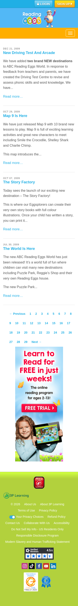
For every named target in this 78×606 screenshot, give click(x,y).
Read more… (13, 96)
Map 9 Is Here (15, 116)
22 (40, 332)
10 (17, 323)
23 (48, 332)
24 (55, 332)
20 (25, 332)
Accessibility (61, 523)
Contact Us (12, 523)
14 (46, 323)
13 (39, 323)
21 (33, 332)
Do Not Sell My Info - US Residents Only (37, 529)
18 (11, 332)
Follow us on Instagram (25, 566)
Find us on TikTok (32, 566)
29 (25, 342)
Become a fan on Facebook (39, 566)
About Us (30, 504)
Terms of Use (26, 510)
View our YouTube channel (46, 566)
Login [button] (43, 4)
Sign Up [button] (64, 4)
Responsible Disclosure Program (37, 535)
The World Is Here (19, 249)
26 (70, 332)
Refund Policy (56, 516)
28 (18, 342)
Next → (37, 342)
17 (68, 323)
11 (24, 323)
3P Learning (16, 495)
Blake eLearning (39, 482)
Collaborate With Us (37, 523)
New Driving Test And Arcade (29, 53)
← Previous (17, 313)
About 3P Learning (52, 504)
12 (31, 323)
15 (54, 323)
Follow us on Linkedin (53, 566)
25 (62, 332)
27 (11, 342)
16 (61, 323)
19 (18, 332)
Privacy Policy (48, 510)
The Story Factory (19, 182)
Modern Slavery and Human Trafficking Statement (37, 541)
